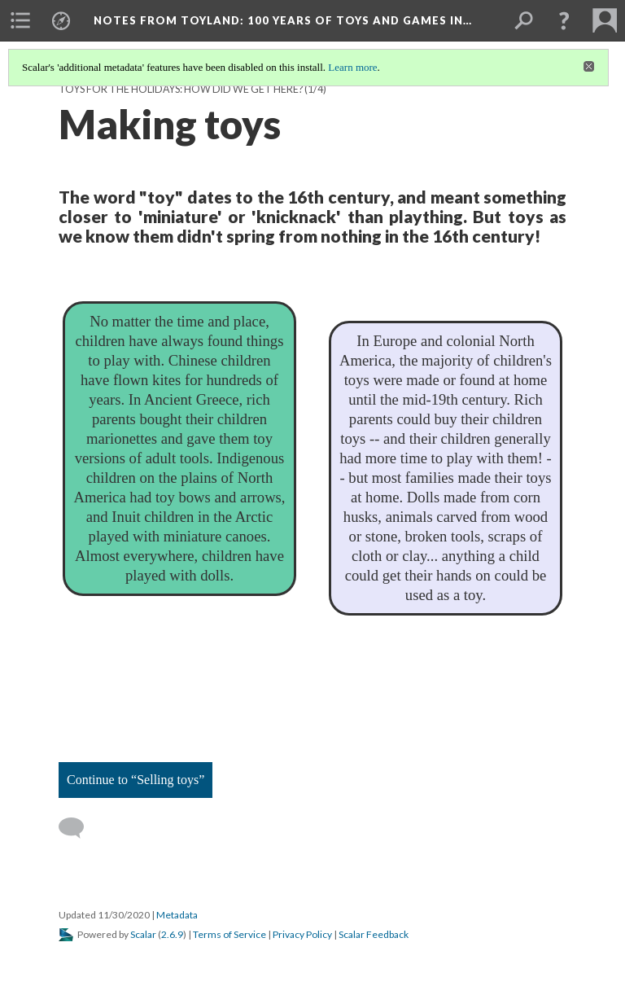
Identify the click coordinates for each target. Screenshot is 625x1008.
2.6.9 (172, 934)
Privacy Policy (302, 934)
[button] (564, 20)
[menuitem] (20, 20)
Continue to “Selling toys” (135, 780)
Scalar (143, 934)
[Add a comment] (78, 828)
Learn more (352, 67)
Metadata (177, 915)
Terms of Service (229, 934)
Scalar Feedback (374, 934)
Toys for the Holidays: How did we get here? (181, 89)
